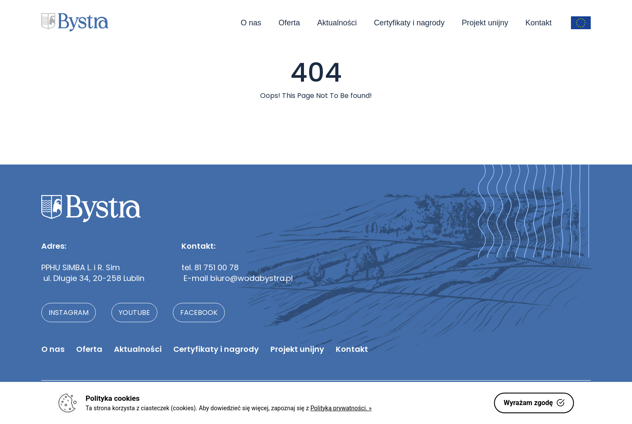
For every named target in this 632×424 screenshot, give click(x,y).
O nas (251, 22)
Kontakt (538, 22)
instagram (69, 312)
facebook (199, 312)
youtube (134, 312)
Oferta (289, 22)
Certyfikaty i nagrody (409, 22)
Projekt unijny (485, 22)
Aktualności (337, 22)
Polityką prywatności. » (340, 408)
